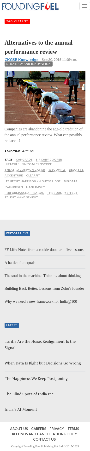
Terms (73, 429)
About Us (19, 429)
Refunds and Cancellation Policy (44, 434)
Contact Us (44, 439)
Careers (38, 429)
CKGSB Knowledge (21, 59)
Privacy (56, 429)
